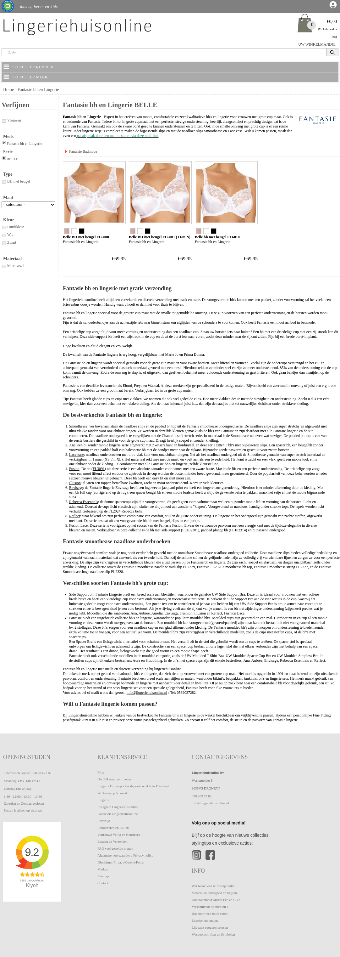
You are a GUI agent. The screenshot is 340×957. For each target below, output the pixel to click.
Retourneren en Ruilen (113, 828)
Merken (102, 869)
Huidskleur (13, 227)
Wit (7, 234)
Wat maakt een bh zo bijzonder (213, 886)
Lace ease (235, 131)
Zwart (9, 242)
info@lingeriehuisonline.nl (147, 692)
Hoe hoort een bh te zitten (210, 913)
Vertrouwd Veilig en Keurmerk (118, 834)
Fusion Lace (78, 525)
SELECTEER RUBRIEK (28, 67)
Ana (72, 445)
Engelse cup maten (205, 920)
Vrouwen (11, 120)
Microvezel (13, 265)
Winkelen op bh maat (112, 793)
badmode (308, 322)
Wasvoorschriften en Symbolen (213, 934)
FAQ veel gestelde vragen (115, 848)
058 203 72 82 (41, 773)
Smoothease (213, 131)
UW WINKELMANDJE (317, 44)
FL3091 (99, 469)
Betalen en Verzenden (112, 841)
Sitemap (103, 876)
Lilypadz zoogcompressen (210, 927)
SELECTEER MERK (25, 77)
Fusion (74, 469)
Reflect (74, 516)
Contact (102, 883)
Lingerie (103, 800)
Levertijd (103, 821)
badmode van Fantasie (83, 121)
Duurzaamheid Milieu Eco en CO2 (216, 900)
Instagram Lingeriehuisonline (117, 807)
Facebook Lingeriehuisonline (117, 814)
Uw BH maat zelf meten (114, 779)
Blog (100, 772)
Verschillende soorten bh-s (210, 907)
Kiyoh (32, 885)
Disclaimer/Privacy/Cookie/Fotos (120, 862)
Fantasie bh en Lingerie (38, 89)
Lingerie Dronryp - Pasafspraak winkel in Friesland (133, 786)
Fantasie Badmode (83, 151)
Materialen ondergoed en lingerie (215, 893)
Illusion (75, 483)
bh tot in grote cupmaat (130, 121)
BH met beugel (16, 181)
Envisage (76, 487)
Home (8, 89)
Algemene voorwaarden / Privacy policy (125, 855)
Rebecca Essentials (83, 502)
